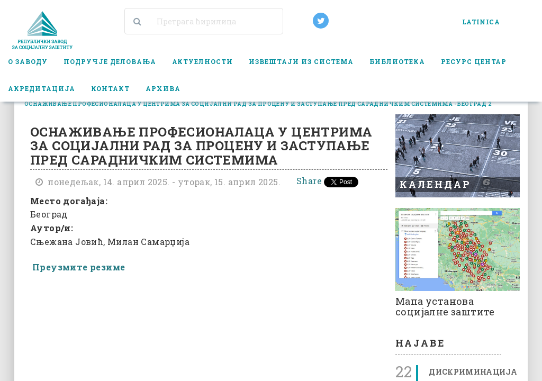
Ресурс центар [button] (474, 61)
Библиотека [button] (397, 61)
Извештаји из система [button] (301, 61)
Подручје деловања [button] (110, 61)
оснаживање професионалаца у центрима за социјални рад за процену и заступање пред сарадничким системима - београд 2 (258, 104)
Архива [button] (163, 88)
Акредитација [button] (41, 88)
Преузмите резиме (78, 267)
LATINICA (481, 21)
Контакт (110, 88)
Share (309, 180)
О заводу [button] (28, 61)
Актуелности (202, 61)
